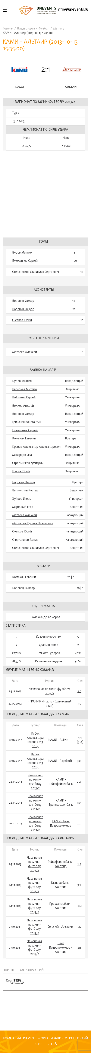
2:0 (79, 691)
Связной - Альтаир (60, 927)
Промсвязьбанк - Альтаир (60, 906)
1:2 (79, 864)
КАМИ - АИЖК (58, 740)
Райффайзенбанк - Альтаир (61, 864)
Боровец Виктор (23, 482)
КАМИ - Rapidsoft (60, 761)
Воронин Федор (23, 301)
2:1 (78, 824)
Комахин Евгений (24, 439)
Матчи (57, 28)
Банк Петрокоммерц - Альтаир (60, 947)
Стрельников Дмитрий (27, 463)
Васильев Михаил (24, 389)
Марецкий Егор (22, 507)
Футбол (44, 28)
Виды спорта (26, 28)
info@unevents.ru (73, 9)
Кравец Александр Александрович (36, 447)
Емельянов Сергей (25, 261)
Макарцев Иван (22, 455)
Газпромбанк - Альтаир (61, 885)
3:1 (79, 885)
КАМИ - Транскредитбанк (61, 803)
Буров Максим (22, 253)
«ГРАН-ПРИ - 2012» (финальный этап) (49, 704)
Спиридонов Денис (25, 540)
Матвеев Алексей (24, 352)
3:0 (79, 761)
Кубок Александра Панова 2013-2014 (35, 740)
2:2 (79, 782)
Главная (8, 28)
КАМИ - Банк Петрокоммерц (60, 823)
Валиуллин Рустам (25, 491)
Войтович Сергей (24, 398)
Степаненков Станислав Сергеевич (35, 272)
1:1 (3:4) (80, 740)
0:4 (79, 906)
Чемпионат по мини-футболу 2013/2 (43, 102)
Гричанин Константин (26, 422)
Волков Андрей (23, 406)
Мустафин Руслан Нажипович (32, 523)
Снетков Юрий (22, 320)
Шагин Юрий (21, 471)
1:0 (79, 704)
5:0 (79, 927)
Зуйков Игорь (21, 499)
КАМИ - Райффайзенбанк (61, 782)
